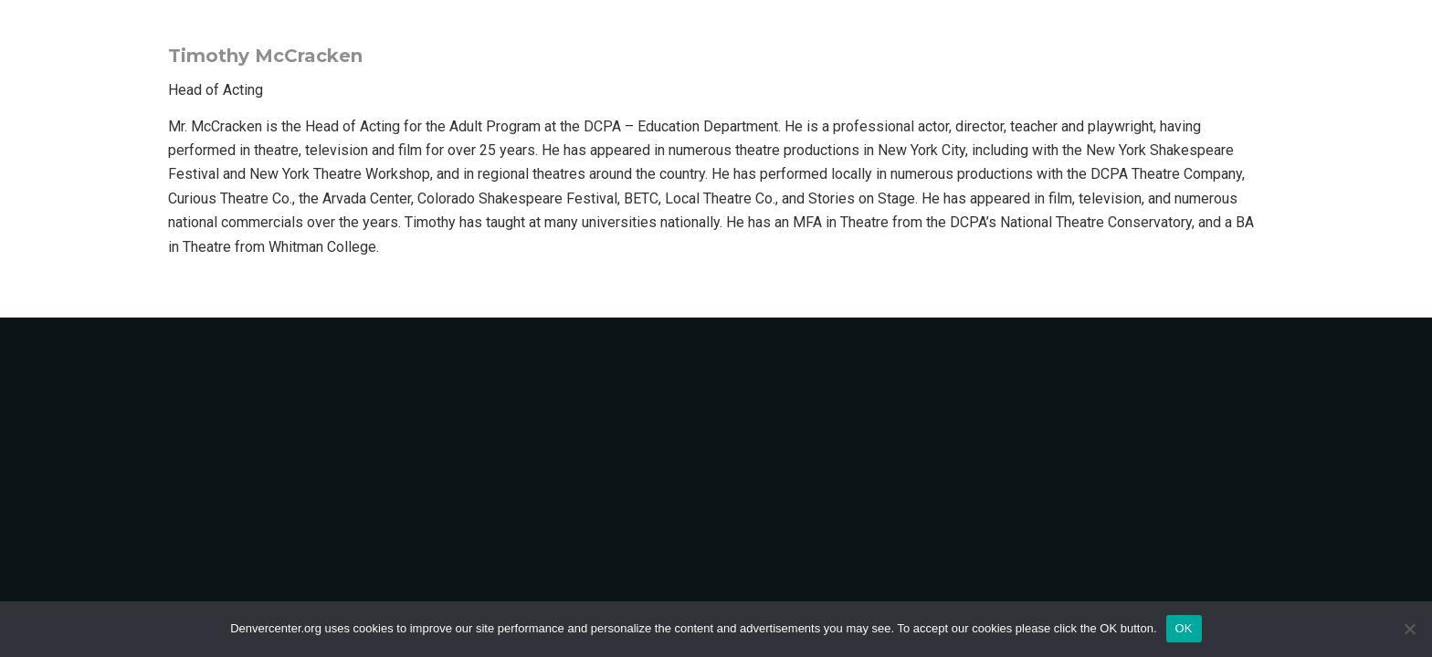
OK (1184, 628)
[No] (1409, 629)
